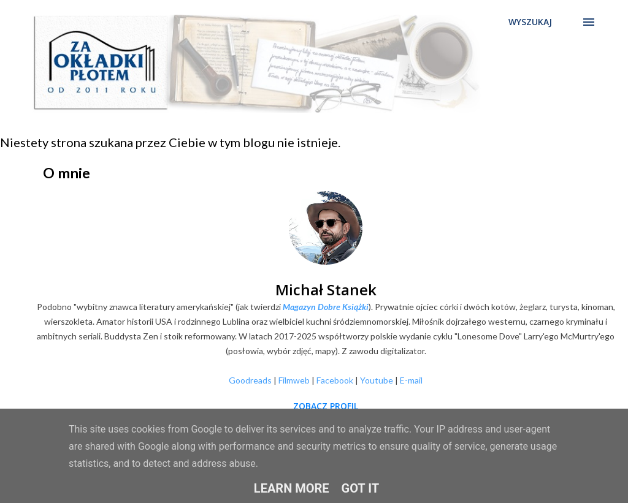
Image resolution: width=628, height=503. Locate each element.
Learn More (291, 488)
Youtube (376, 380)
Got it (361, 488)
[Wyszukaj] (530, 22)
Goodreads (250, 380)
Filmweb (294, 380)
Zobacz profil (325, 406)
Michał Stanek (326, 289)
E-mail (411, 380)
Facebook (334, 380)
